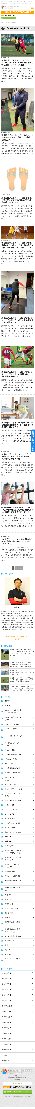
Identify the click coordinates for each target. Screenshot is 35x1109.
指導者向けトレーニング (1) (13, 882)
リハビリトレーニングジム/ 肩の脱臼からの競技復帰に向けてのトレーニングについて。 (17, 541)
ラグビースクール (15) (12, 823)
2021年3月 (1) (6, 995)
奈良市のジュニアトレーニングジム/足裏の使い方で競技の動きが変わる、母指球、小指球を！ (17, 200)
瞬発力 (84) (9, 904)
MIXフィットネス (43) (12, 724)
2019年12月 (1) (7, 1039)
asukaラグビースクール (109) (13, 718)
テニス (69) (9, 763)
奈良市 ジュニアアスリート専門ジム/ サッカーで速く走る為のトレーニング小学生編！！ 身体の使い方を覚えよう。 (17, 680)
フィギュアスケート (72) (13, 789)
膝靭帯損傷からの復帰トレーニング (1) (13, 930)
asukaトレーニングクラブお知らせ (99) (13, 711)
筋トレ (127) (9, 913)
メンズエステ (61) (11, 809)
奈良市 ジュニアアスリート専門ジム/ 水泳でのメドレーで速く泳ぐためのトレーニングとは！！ (17, 672)
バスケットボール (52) (12, 772)
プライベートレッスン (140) (12, 795)
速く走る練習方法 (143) (13, 936)
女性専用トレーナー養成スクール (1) (13, 859)
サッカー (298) (10, 750)
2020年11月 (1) (7, 1011)
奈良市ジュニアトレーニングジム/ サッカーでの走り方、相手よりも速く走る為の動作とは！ (17, 320)
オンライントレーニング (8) (13, 737)
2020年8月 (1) (6, 1022)
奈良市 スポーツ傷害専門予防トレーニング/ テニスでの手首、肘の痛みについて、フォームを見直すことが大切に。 (17, 688)
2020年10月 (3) (7, 1017)
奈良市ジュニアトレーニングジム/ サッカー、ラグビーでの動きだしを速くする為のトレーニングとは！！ (17, 62)
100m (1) (8, 705)
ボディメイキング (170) (13, 800)
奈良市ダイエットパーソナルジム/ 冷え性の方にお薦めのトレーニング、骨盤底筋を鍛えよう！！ (17, 425)
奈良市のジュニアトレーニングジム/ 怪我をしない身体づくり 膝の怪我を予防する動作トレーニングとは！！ (17, 245)
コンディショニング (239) (12, 744)
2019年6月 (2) (6, 1061)
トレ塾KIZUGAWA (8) (12, 768)
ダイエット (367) (11, 759)
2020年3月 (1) (6, 1028)
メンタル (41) (9, 814)
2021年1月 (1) (6, 1000)
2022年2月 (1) (6, 978)
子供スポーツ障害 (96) (12, 876)
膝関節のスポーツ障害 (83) (12, 923)
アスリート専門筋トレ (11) (12, 730)
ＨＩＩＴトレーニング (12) (12, 960)
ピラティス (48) (10, 784)
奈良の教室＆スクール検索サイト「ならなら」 (17, 638)
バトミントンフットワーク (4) (13, 778)
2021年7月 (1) (6, 984)
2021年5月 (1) (6, 989)
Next (20, 568)
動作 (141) (8, 841)
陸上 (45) (8, 950)
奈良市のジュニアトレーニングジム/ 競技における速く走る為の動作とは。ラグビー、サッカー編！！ (17, 456)
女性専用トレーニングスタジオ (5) (13, 866)
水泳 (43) (8, 895)
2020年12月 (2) (7, 1006)
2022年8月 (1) (6, 973)
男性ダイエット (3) (11, 899)
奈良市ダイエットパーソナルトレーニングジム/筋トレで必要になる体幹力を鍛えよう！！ (17, 137)
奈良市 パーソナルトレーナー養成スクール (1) (13, 852)
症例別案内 (17, 1079)
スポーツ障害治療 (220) (13, 754)
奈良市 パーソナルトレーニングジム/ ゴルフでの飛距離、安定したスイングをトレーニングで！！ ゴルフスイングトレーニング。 (17, 654)
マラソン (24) (9, 805)
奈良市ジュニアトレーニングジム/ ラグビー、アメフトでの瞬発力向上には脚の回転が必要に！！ (17, 374)
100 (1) (7, 701)
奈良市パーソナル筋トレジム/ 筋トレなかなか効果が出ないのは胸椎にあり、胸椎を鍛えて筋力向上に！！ (17, 510)
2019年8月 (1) (6, 1050)
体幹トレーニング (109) (13, 832)
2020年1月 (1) (6, 1033)
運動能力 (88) (9, 941)
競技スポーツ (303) (11, 908)
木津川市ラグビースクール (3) (13, 889)
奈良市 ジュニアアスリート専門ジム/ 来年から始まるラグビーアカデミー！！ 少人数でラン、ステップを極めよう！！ (18, 665)
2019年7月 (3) (6, 1055)
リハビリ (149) (10, 827)
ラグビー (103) (10, 818)
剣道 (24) (8, 836)
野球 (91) (8, 945)
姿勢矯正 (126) (10, 871)
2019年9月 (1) (6, 1044)
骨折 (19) (8, 954)
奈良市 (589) (9, 846)
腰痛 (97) (8, 917)
